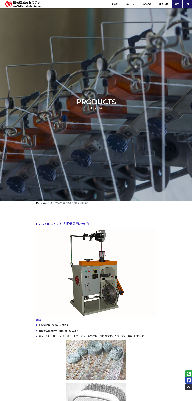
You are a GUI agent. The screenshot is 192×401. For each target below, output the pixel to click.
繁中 (177, 4)
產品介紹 (130, 4)
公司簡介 (113, 4)
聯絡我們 (163, 4)
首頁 (38, 203)
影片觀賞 (147, 4)
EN (187, 4)
